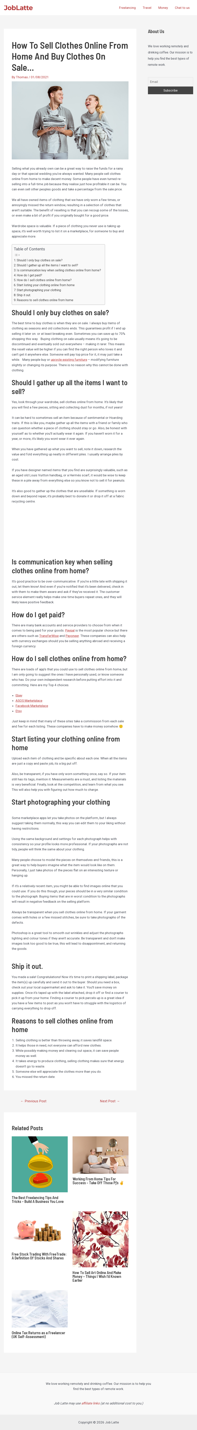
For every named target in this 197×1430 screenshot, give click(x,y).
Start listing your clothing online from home (46, 285)
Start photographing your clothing (39, 290)
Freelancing (128, 8)
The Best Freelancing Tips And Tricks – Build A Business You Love (38, 1199)
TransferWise (49, 636)
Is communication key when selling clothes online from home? (59, 270)
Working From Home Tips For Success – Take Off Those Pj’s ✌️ (98, 1181)
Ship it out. (24, 295)
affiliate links (90, 1403)
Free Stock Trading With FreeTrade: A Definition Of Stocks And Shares (39, 1256)
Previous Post (33, 1101)
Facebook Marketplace (32, 706)
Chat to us (182, 8)
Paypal (70, 630)
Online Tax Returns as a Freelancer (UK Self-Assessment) (38, 1334)
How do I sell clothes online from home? (44, 280)
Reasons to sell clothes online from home (45, 300)
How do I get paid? (29, 275)
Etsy (19, 711)
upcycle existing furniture (69, 360)
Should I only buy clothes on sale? (40, 260)
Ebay (19, 695)
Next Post (110, 1101)
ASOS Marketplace (29, 700)
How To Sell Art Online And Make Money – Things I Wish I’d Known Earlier (97, 1276)
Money (164, 8)
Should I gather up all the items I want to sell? (47, 265)
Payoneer (72, 636)
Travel (148, 8)
